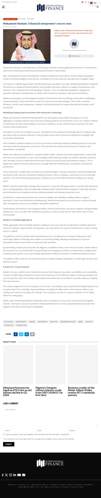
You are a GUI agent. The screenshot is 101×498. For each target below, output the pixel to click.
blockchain (8, 322)
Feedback (88, 484)
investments (42, 322)
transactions (21, 325)
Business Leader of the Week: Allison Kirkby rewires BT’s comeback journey (81, 391)
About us (12, 484)
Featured (30, 19)
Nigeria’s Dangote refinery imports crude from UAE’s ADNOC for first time (49, 391)
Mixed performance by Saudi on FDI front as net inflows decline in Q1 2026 (17, 391)
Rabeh (80, 322)
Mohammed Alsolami (67, 322)
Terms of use (77, 487)
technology (8, 325)
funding (32, 322)
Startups (89, 322)
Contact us (24, 484)
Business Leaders (10, 19)
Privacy (64, 487)
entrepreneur (21, 322)
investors (53, 322)
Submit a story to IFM (61, 484)
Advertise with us (40, 484)
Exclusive (21, 19)
